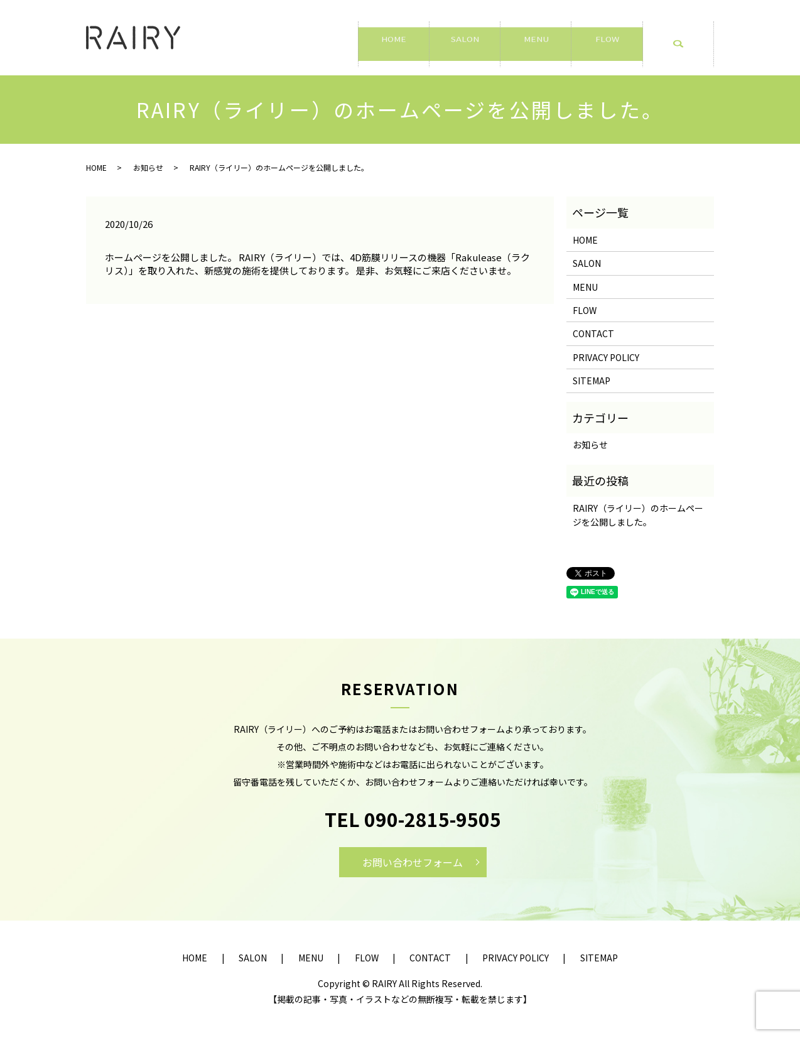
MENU (536, 38)
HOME (393, 38)
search (685, 44)
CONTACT (593, 333)
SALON (465, 38)
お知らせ (148, 167)
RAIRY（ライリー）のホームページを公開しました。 (638, 515)
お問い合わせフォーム (412, 862)
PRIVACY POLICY (606, 357)
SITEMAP (591, 380)
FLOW (607, 38)
